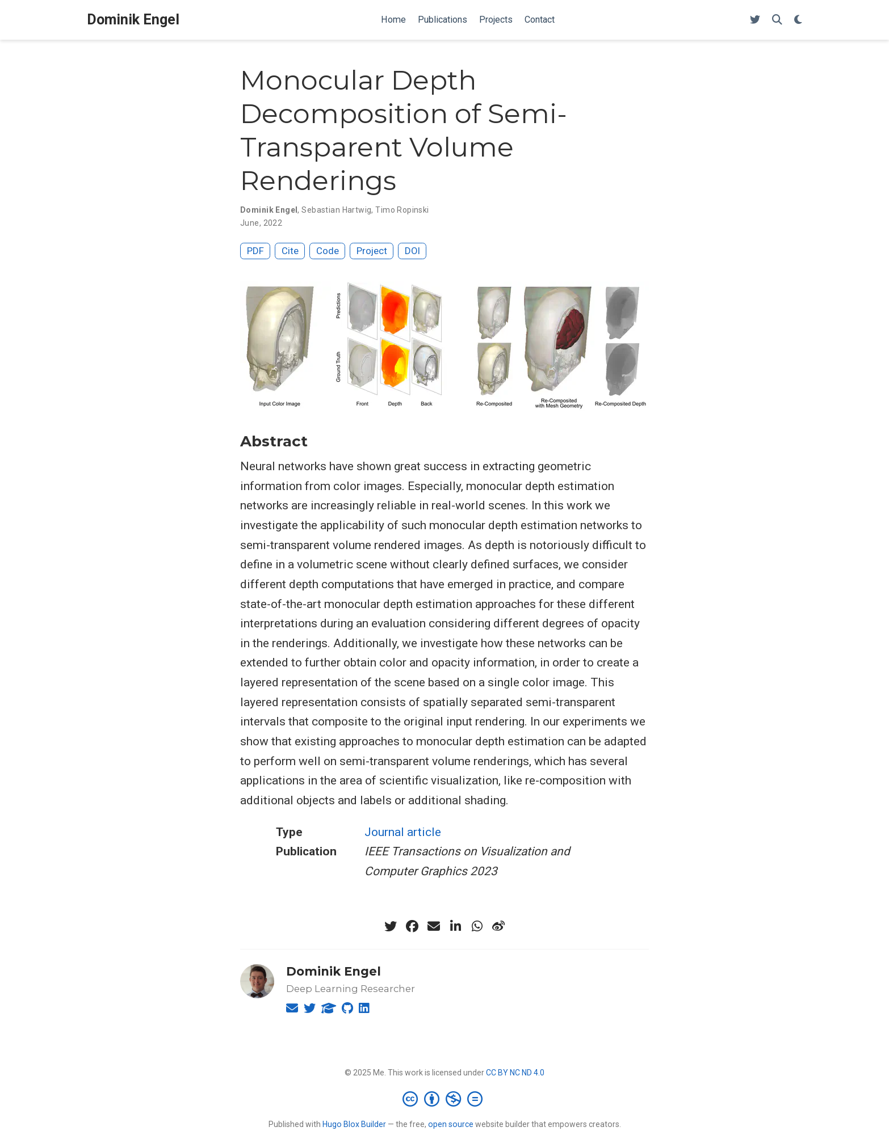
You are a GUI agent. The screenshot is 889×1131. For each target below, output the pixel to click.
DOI (412, 250)
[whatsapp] (476, 926)
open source (450, 1124)
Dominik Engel (133, 19)
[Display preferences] (798, 20)
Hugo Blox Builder (354, 1124)
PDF (255, 250)
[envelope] (433, 926)
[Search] (777, 20)
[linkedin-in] (455, 926)
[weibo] (498, 926)
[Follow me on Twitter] (755, 20)
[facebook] (412, 926)
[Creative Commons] (444, 1098)
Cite (290, 250)
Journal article (402, 832)
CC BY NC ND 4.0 (515, 1072)
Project (372, 250)
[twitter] (390, 926)
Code (327, 250)
